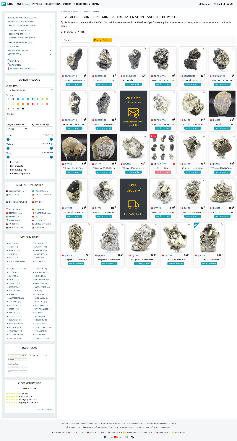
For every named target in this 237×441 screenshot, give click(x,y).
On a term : (11, 114)
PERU (38, 216)
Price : (9, 135)
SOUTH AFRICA (16, 227)
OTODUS (14, 309)
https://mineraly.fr (162, 427)
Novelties (13, 61)
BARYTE (39, 258)
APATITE (13, 254)
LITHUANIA (41, 209)
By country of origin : (41, 124)
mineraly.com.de (96, 432)
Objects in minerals (20, 42)
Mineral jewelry (18, 50)
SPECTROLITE (15, 331)
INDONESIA (15, 209)
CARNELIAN (40, 269)
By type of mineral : (15, 124)
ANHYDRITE (40, 250)
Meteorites (15, 54)
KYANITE (39, 294)
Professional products (21, 68)
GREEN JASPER (42, 287)
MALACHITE (40, 302)
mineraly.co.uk (76, 432)
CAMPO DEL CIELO (17, 269)
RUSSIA (39, 220)
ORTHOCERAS (41, 305)
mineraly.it (114, 432)
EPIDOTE (14, 279)
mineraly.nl (146, 432)
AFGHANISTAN (16, 191)
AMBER (13, 247)
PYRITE (38, 312)
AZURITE (13, 258)
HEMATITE (14, 291)
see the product (74, 84)
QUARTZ (39, 316)
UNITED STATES (43, 224)
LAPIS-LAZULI (41, 298)
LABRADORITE (16, 298)
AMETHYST (40, 247)
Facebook (88, 427)
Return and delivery (117, 423)
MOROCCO (15, 213)
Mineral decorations (21, 21)
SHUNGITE (15, 327)
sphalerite (69, 75)
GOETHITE (14, 287)
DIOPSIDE (14, 276)
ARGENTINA (41, 191)
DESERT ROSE (41, 272)
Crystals (77, 12)
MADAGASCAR (43, 213)
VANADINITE (15, 338)
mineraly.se (178, 432)
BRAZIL (14, 195)
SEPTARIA (39, 323)
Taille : (9, 153)
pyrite (185, 119)
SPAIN (39, 202)
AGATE (13, 243)
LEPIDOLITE (15, 302)
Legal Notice (74, 423)
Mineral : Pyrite (102, 40)
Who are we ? (101, 423)
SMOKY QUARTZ (42, 327)
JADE (38, 291)
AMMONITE (15, 250)
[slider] (8, 139)
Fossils (13, 46)
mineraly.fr (58, 432)
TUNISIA (14, 224)
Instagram (101, 427)
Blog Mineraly (73, 427)
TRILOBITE (40, 334)
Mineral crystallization (22, 37)
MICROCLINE (16, 305)
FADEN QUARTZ (42, 279)
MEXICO (14, 216)
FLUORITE (14, 283)
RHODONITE (40, 320)
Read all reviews (44, 409)
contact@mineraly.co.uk (138, 427)
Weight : (10, 144)
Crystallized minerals (21, 25)
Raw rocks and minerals (22, 17)
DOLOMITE (40, 276)
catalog (66, 12)
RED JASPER (15, 320)
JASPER (13, 294)
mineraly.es (130, 432)
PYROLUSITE (15, 316)
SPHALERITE (40, 331)
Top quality (14, 64)
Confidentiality (87, 423)
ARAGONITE (40, 254)
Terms (64, 423)
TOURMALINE (16, 334)
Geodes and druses (19, 34)
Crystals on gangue (20, 30)
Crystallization (91, 12)
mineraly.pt (162, 432)
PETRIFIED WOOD (42, 309)
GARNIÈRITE (40, 283)
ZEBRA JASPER (41, 338)
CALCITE (39, 261)
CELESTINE (14, 272)
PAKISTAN (14, 220)
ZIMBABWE (40, 227)
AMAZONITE (40, 243)
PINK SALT (14, 312)
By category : (12, 86)
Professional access (136, 423)
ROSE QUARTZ (16, 323)
